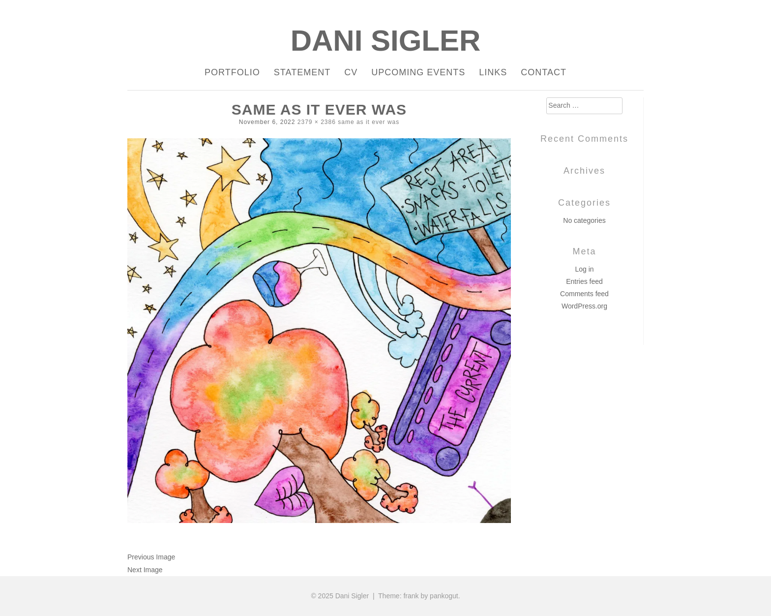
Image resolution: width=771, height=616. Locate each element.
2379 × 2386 (316, 122)
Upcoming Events (418, 72)
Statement (302, 72)
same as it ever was (368, 122)
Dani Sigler (386, 40)
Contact (543, 72)
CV (350, 72)
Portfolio (232, 72)
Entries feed (584, 281)
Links (493, 72)
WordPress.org (584, 306)
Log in (584, 269)
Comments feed (584, 294)
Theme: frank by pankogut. (419, 596)
